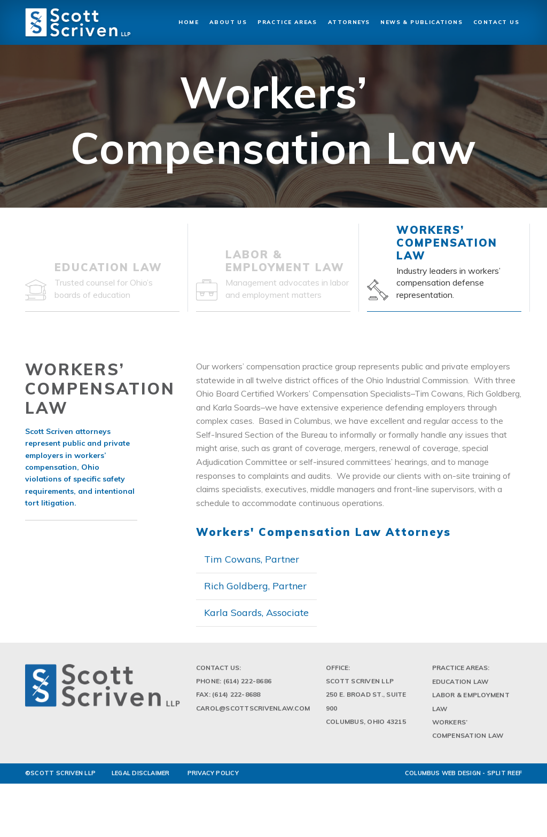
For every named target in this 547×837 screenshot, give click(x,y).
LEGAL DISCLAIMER (141, 776)
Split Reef (504, 776)
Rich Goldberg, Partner (255, 586)
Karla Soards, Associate (256, 612)
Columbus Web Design (443, 776)
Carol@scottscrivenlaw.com (253, 711)
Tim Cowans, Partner (251, 559)
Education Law (460, 685)
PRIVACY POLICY (213, 776)
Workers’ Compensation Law (468, 731)
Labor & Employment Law (471, 704)
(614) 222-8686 (247, 684)
